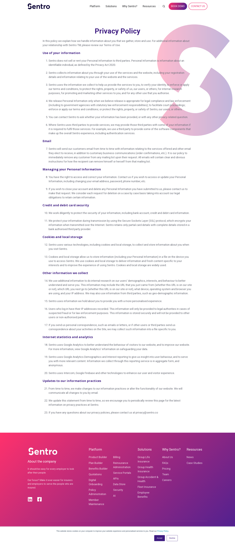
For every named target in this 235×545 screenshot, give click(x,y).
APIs (116, 478)
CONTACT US (198, 6)
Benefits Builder (98, 468)
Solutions (111, 6)
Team (165, 474)
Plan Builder (96, 463)
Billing (116, 457)
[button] (163, 6)
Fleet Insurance (147, 486)
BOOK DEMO (178, 6)
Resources (149, 6)
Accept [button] (159, 538)
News (190, 457)
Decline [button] (172, 538)
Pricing (166, 468)
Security (118, 489)
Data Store (119, 484)
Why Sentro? (129, 6)
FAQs (165, 463)
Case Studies (194, 463)
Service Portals (122, 472)
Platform (95, 6)
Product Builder (98, 457)
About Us (167, 457)
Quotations (95, 474)
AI (114, 495)
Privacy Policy (162, 531)
